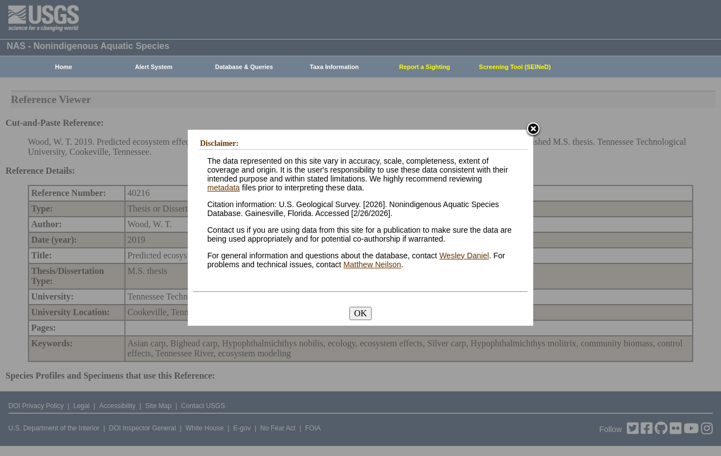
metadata (223, 187)
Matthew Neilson (372, 264)
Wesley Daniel (464, 255)
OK (360, 313)
